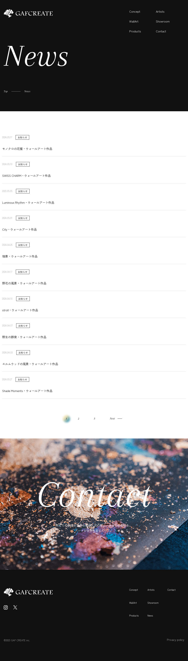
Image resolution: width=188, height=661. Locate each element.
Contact (161, 31)
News (150, 615)
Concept (134, 11)
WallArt (133, 21)
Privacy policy (175, 639)
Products (135, 31)
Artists (160, 11)
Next (112, 418)
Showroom (163, 21)
